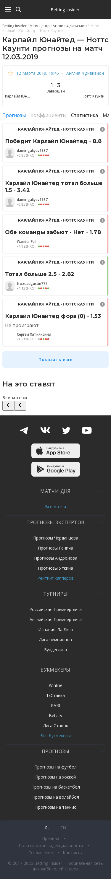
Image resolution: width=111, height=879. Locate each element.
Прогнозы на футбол (55, 767)
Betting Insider (65, 9)
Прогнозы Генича (55, 548)
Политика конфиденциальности (51, 845)
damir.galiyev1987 (32, 150)
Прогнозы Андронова (55, 558)
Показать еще (55, 359)
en (63, 828)
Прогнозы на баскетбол (55, 787)
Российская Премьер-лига (55, 609)
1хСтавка (55, 695)
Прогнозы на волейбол (55, 797)
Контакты (73, 852)
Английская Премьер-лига (56, 619)
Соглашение (41, 852)
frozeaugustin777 (32, 283)
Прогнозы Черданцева (55, 538)
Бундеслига (55, 649)
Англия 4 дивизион (84, 73)
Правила (51, 838)
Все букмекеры (55, 735)
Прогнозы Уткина (55, 568)
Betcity (55, 715)
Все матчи (55, 506)
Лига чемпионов (55, 639)
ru (48, 828)
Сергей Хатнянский (34, 334)
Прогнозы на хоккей (55, 777)
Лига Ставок (55, 725)
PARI (55, 705)
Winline (55, 685)
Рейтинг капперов (55, 578)
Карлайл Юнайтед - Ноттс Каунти (56, 129)
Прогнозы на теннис (55, 807)
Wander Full (26, 241)
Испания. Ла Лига (55, 629)
